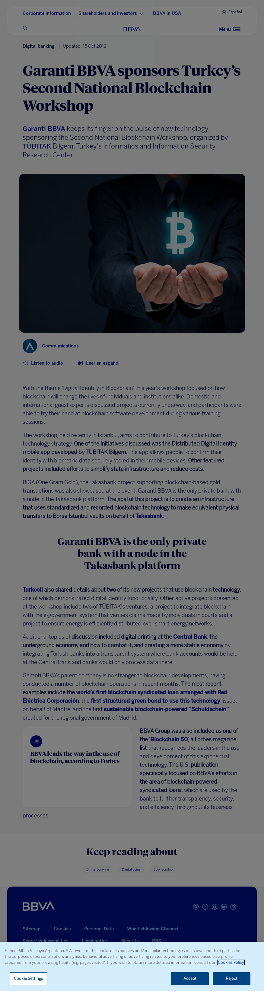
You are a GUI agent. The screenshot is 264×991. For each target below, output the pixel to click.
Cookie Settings (28, 978)
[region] (132, 966)
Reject (231, 978)
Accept (190, 978)
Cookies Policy (231, 962)
